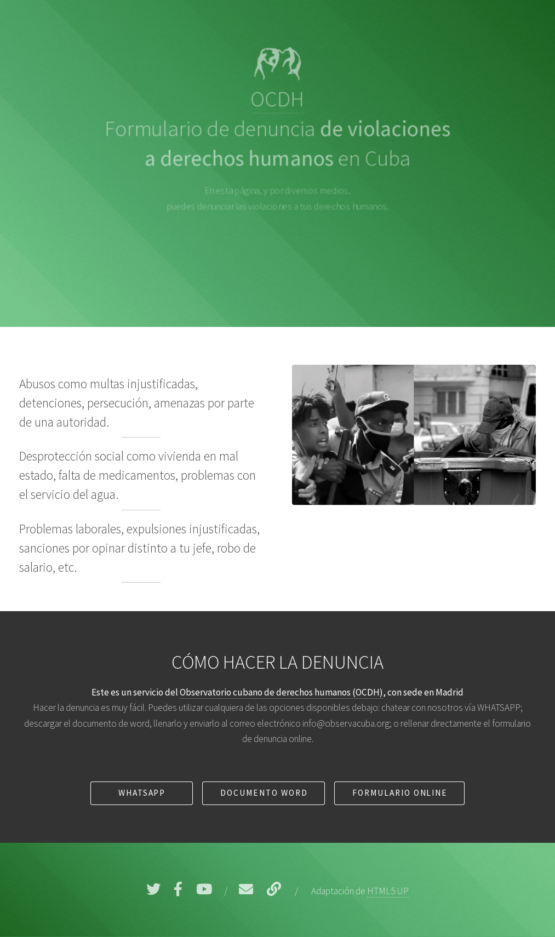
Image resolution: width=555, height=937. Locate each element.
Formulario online (400, 792)
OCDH (277, 98)
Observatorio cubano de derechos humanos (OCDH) (281, 692)
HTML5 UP (388, 891)
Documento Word (263, 792)
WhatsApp (142, 792)
